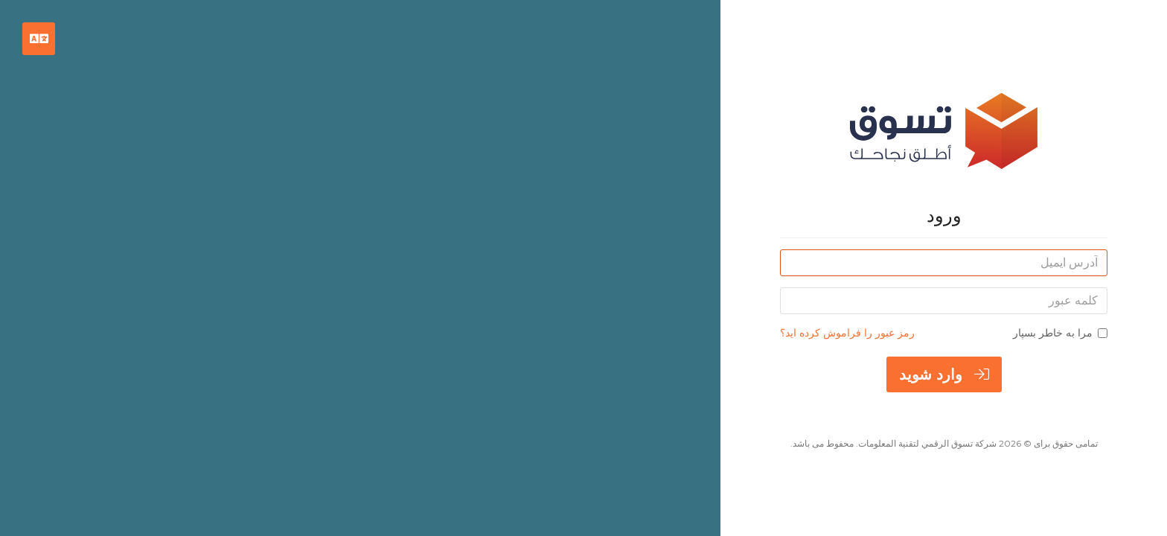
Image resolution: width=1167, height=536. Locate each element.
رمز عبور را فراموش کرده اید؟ (847, 332)
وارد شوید (944, 374)
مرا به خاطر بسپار (1060, 332)
